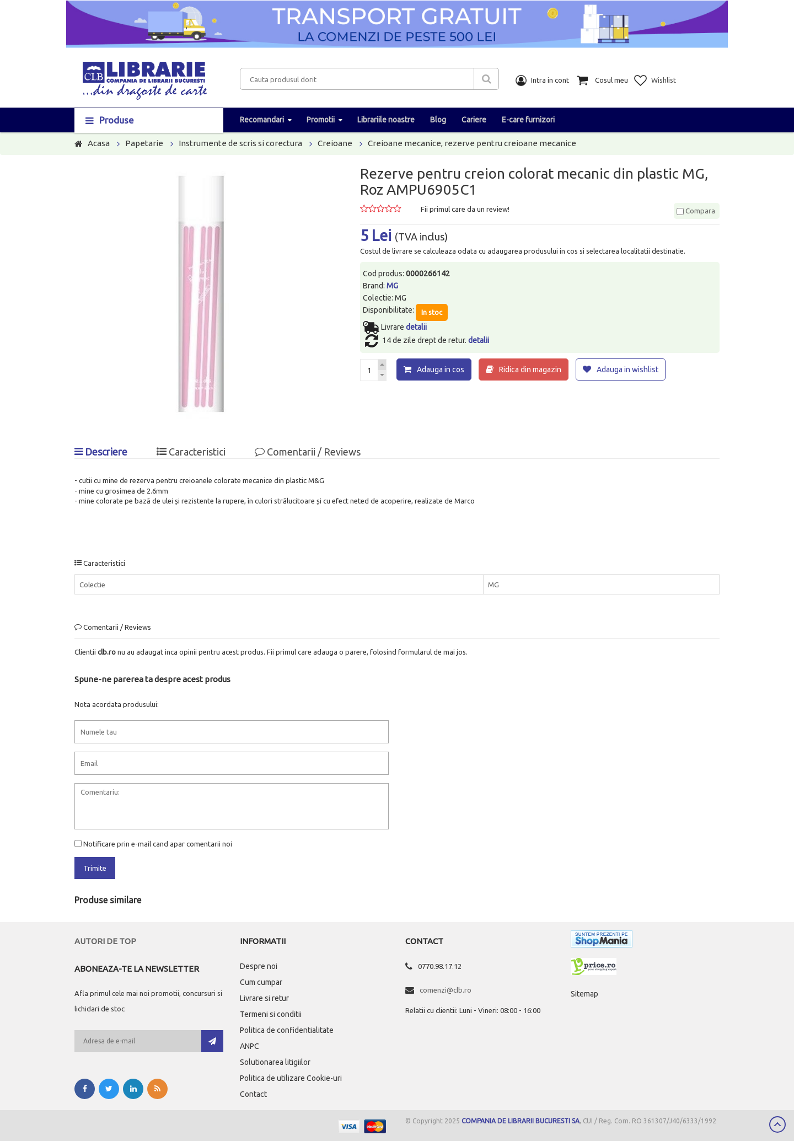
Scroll (777, 1124)
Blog (438, 119)
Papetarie (144, 143)
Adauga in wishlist (627, 369)
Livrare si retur (264, 998)
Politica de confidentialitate (287, 1030)
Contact (253, 1094)
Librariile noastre (386, 119)
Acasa (99, 143)
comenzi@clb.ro (445, 990)
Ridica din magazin (530, 369)
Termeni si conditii (271, 1014)
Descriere (100, 451)
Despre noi (258, 966)
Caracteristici (191, 451)
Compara (696, 211)
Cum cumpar (261, 982)
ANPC (249, 1046)
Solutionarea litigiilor (275, 1062)
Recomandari (262, 119)
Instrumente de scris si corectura (240, 143)
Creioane (335, 143)
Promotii (321, 119)
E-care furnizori (528, 119)
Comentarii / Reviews (308, 451)
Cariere (474, 119)
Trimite (94, 868)
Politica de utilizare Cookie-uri (291, 1078)
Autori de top (105, 941)
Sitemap (584, 993)
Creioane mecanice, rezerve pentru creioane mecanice (472, 143)
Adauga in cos (440, 369)
